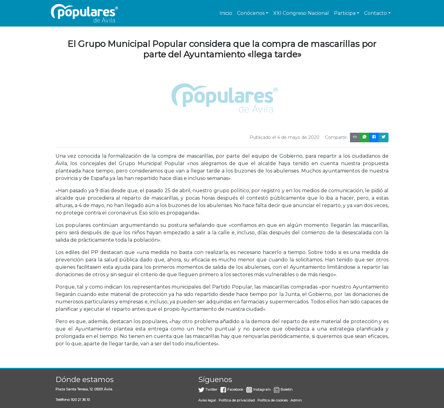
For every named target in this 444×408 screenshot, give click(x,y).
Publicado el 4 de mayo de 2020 (284, 137)
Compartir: (336, 137)
